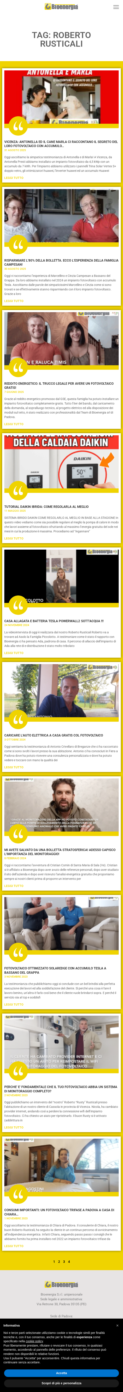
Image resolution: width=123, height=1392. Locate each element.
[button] (116, 7)
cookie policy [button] (34, 1341)
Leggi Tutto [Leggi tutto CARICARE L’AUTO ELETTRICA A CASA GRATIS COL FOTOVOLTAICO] (13, 767)
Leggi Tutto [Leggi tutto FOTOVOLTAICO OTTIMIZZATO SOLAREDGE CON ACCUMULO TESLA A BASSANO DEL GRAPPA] (13, 1004)
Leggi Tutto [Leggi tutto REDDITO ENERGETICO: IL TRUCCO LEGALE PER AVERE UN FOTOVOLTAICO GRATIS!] (13, 424)
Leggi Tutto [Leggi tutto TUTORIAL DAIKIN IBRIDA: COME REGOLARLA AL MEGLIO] (13, 538)
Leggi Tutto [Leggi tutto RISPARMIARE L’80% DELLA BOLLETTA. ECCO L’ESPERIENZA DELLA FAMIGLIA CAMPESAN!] (13, 301)
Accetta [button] (61, 1373)
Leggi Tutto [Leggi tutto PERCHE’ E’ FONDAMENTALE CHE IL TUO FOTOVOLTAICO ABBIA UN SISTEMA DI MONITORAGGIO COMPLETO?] (13, 1127)
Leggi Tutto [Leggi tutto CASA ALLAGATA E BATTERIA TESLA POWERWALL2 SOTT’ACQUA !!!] (13, 653)
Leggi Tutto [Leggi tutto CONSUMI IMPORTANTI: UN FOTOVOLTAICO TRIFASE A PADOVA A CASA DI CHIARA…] (13, 1246)
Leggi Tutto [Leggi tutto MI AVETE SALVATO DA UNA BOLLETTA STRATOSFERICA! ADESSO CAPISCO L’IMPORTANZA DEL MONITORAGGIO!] (13, 886)
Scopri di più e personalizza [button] (61, 1383)
